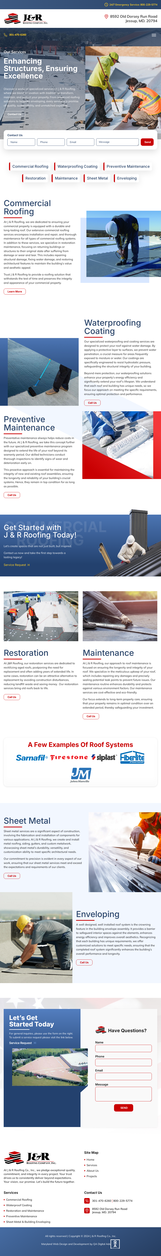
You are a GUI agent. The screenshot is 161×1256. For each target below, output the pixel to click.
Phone (99, 1056)
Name (99, 1042)
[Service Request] (35, 1043)
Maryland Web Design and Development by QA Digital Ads (76, 1244)
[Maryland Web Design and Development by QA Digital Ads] (115, 1244)
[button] (154, 35)
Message (101, 1084)
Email (99, 1070)
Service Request (20, 1043)
